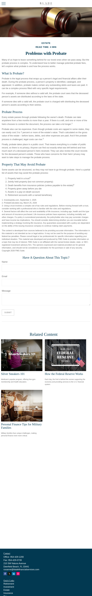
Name (5, 262)
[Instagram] (18, 573)
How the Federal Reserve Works (64, 373)
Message (6, 291)
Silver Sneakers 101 (13, 373)
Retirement (8, 584)
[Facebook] (5, 573)
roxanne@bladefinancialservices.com (21, 569)
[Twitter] (9, 573)
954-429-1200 (17, 557)
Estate (6, 590)
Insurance (8, 593)
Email (4, 276)
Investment (8, 587)
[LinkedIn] (13, 573)
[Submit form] (8, 313)
